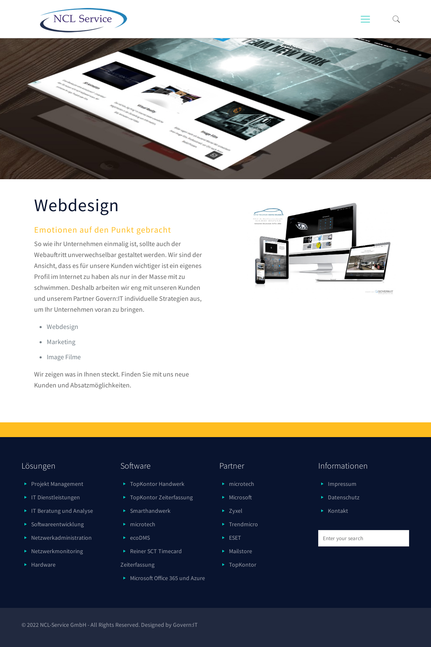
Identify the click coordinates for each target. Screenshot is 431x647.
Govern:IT (185, 624)
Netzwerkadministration (61, 537)
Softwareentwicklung (57, 524)
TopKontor (242, 564)
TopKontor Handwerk (157, 484)
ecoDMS (140, 537)
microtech (142, 524)
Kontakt (338, 510)
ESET (235, 537)
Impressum (342, 484)
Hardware (43, 564)
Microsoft (240, 497)
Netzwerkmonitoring (57, 551)
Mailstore (240, 551)
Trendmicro (243, 524)
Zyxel (235, 510)
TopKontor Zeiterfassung (161, 497)
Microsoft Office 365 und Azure (167, 578)
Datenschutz (343, 497)
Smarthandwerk (150, 510)
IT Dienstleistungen (55, 497)
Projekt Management (57, 484)
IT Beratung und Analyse (62, 510)
